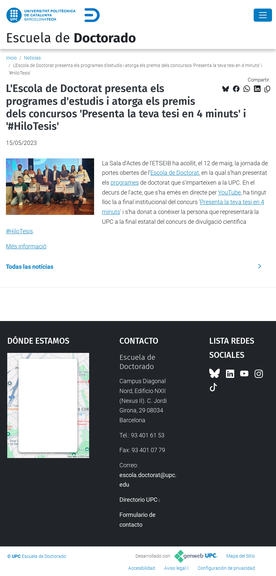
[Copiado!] (267, 89)
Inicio (11, 57)
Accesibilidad (141, 568)
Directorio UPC (138, 499)
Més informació (26, 246)
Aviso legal (175, 568)
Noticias (32, 57)
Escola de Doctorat (174, 172)
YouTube (229, 192)
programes (125, 182)
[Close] (263, 15)
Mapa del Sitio (240, 556)
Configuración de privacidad (226, 568)
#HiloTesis (19, 231)
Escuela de (71, 38)
